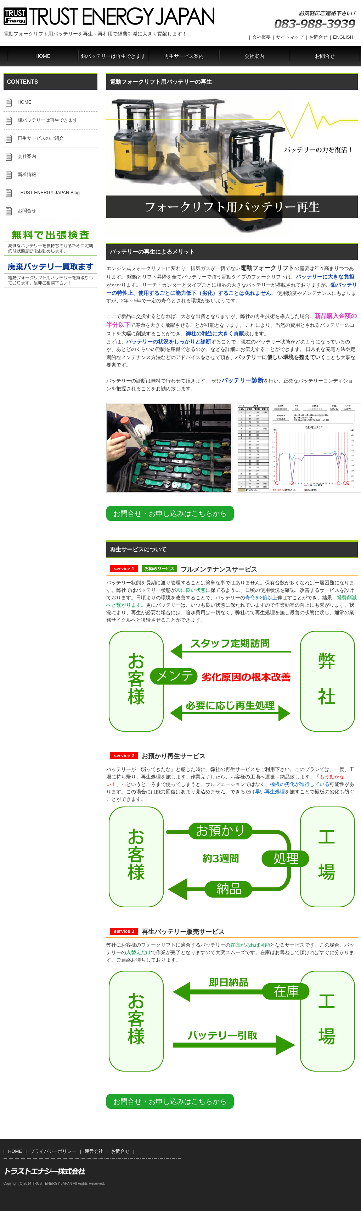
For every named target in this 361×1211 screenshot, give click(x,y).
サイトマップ (290, 37)
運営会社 (94, 1151)
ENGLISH (343, 37)
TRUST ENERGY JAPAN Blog (49, 192)
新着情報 (27, 174)
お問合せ (318, 37)
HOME (42, 56)
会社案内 (254, 56)
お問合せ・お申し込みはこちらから (170, 513)
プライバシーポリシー (53, 1151)
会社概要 (261, 37)
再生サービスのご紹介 (41, 138)
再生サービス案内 (184, 56)
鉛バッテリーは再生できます (113, 56)
